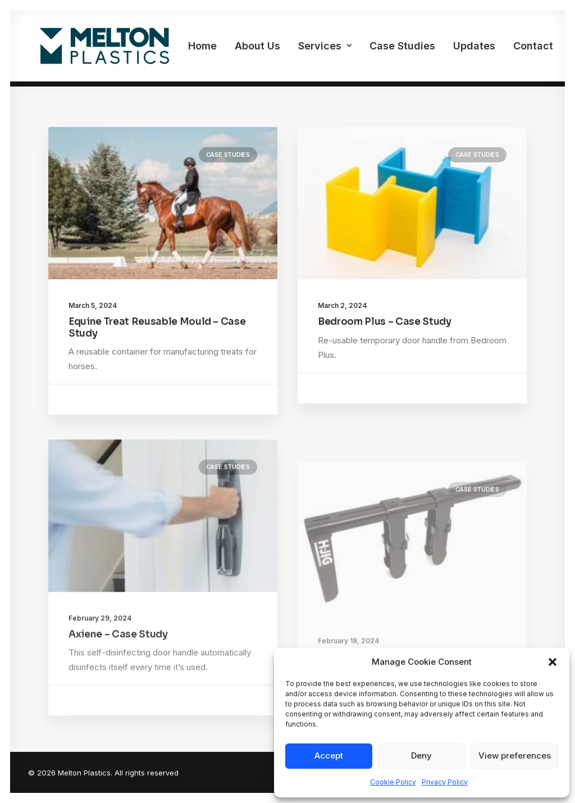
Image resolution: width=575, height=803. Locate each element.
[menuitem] (180, 48)
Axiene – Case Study (118, 667)
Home (180, 49)
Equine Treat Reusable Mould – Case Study (157, 327)
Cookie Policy (393, 782)
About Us (235, 49)
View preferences (514, 755)
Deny (421, 755)
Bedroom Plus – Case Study (384, 322)
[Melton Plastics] (93, 48)
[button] (552, 662)
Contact (511, 49)
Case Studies (380, 49)
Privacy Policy (445, 782)
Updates (452, 49)
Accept (328, 755)
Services (302, 49)
